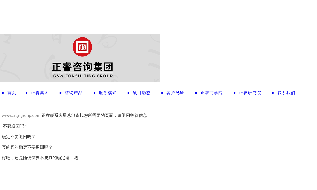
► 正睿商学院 (209, 93)
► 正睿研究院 (248, 93)
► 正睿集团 (37, 93)
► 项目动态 (139, 93)
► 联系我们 (283, 93)
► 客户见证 (173, 93)
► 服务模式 (105, 93)
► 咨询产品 (71, 93)
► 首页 (9, 93)
